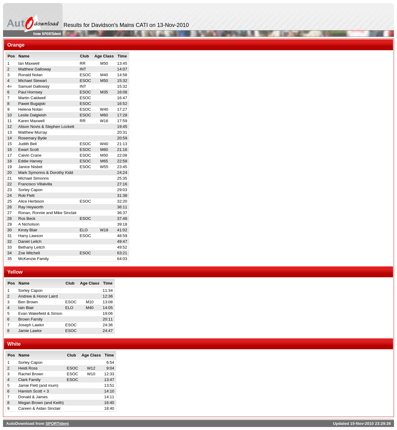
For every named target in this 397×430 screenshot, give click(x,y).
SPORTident (57, 423)
